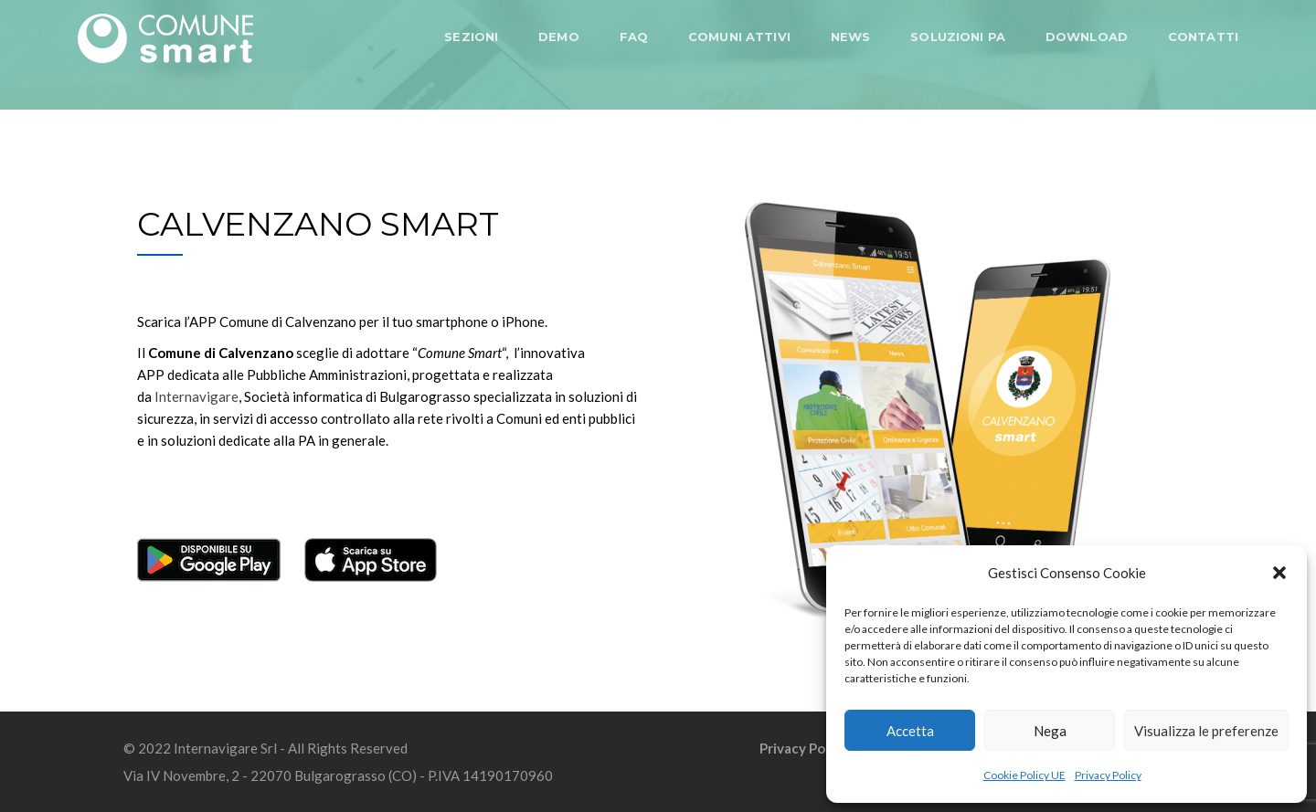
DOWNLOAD (1086, 36)
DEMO (558, 36)
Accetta (910, 730)
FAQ (634, 36)
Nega (1050, 730)
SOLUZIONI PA (957, 36)
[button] (1279, 573)
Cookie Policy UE (1024, 775)
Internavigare (196, 396)
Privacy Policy (1108, 775)
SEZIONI (471, 36)
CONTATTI (1203, 36)
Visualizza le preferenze (1206, 730)
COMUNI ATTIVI (739, 36)
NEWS (851, 36)
